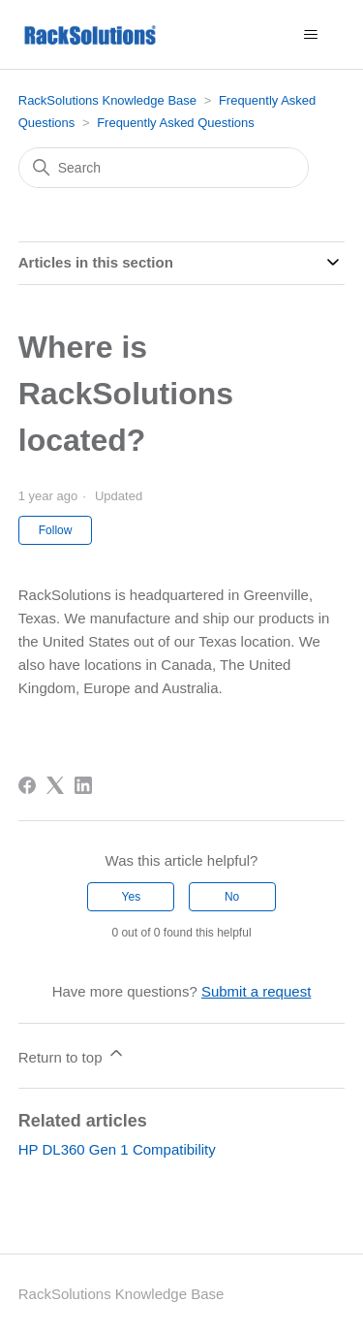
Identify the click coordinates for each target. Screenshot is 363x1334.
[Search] (163, 167)
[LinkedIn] (83, 785)
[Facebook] (27, 785)
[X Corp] (55, 785)
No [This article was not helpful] (232, 897)
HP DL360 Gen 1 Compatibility (117, 1149)
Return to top (72, 1054)
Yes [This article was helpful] (131, 897)
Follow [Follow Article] (56, 530)
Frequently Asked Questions (176, 122)
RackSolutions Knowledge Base (107, 100)
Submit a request (256, 991)
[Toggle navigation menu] (310, 34)
